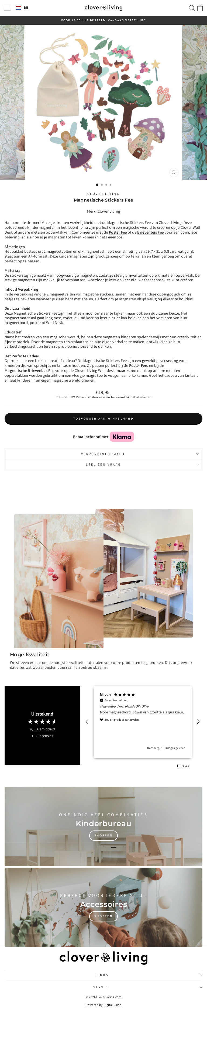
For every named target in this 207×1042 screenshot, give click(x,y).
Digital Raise (112, 1005)
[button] (87, 721)
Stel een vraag (142, 464)
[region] (142, 721)
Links (149, 975)
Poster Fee (138, 365)
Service (147, 987)
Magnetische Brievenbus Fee (29, 370)
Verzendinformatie (140, 454)
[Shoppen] (103, 826)
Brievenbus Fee (150, 232)
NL (22, 8)
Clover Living (103, 194)
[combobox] (22, 8)
